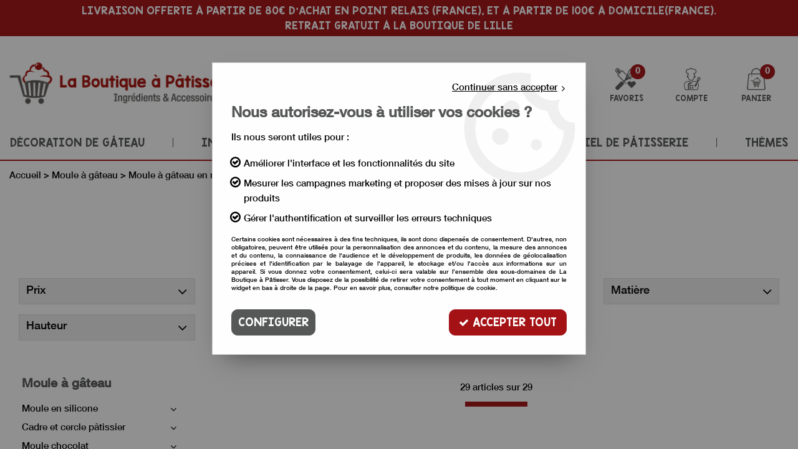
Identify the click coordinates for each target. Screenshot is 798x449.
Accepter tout (508, 322)
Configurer (273, 322)
